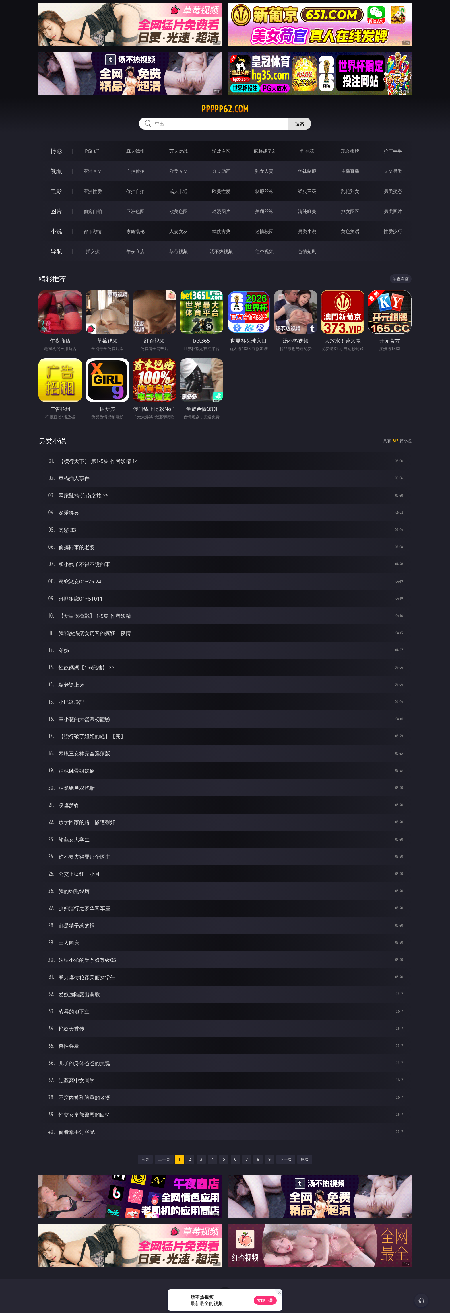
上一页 (164, 1159)
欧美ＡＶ (178, 171)
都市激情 (93, 231)
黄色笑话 (350, 231)
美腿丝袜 (264, 211)
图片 (56, 211)
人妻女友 (178, 231)
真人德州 (135, 151)
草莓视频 (178, 251)
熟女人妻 (264, 171)
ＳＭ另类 (393, 171)
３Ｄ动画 (221, 171)
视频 (56, 171)
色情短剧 (307, 251)
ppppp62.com (225, 109)
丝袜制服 (307, 171)
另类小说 (307, 231)
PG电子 (92, 151)
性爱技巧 (393, 231)
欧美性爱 (221, 191)
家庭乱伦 (135, 231)
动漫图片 (221, 211)
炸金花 (307, 151)
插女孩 (93, 251)
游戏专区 (221, 151)
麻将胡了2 (264, 151)
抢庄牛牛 (393, 151)
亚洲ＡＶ (93, 171)
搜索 (299, 123)
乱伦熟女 (350, 191)
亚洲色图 (135, 211)
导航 (56, 251)
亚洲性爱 (93, 191)
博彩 (56, 151)
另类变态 (393, 191)
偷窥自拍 (93, 211)
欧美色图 (178, 211)
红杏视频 (264, 251)
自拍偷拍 (135, 171)
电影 (56, 191)
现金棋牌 (350, 151)
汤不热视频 (221, 251)
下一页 (286, 1159)
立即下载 (265, 1300)
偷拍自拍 (135, 191)
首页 (145, 1159)
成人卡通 (178, 191)
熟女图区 (350, 211)
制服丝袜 (264, 191)
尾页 (305, 1159)
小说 (56, 231)
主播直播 (350, 171)
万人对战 (178, 151)
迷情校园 (264, 231)
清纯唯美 (307, 211)
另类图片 (393, 211)
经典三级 (307, 191)
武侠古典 (221, 231)
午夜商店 (135, 251)
